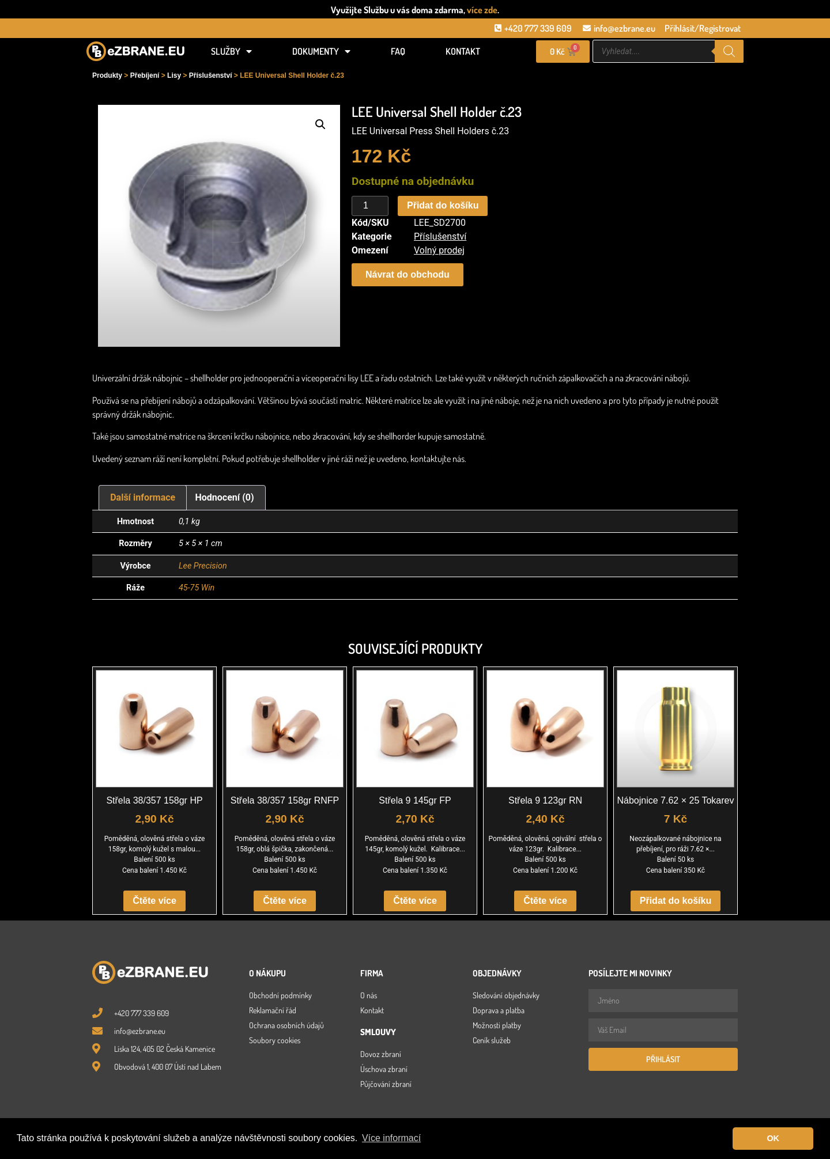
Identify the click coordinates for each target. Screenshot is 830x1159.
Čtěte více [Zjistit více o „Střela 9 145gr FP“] (415, 901)
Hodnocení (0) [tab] (224, 497)
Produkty (107, 75)
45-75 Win (196, 588)
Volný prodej (439, 250)
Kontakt (463, 51)
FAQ (398, 51)
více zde (482, 10)
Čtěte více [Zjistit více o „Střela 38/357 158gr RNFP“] (285, 901)
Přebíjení (145, 75)
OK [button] (773, 1138)
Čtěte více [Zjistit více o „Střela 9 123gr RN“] (545, 901)
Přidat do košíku (442, 205)
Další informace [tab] (142, 497)
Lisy (174, 75)
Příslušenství (210, 75)
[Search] (729, 51)
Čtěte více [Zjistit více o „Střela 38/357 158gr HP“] (154, 901)
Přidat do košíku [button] (675, 901)
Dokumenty (321, 51)
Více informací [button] (391, 1138)
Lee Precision (203, 566)
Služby (231, 51)
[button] (320, 124)
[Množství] (370, 206)
